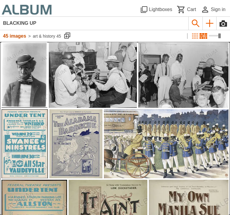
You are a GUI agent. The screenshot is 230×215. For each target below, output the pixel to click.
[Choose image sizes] (214, 35)
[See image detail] (24, 75)
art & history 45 (47, 36)
